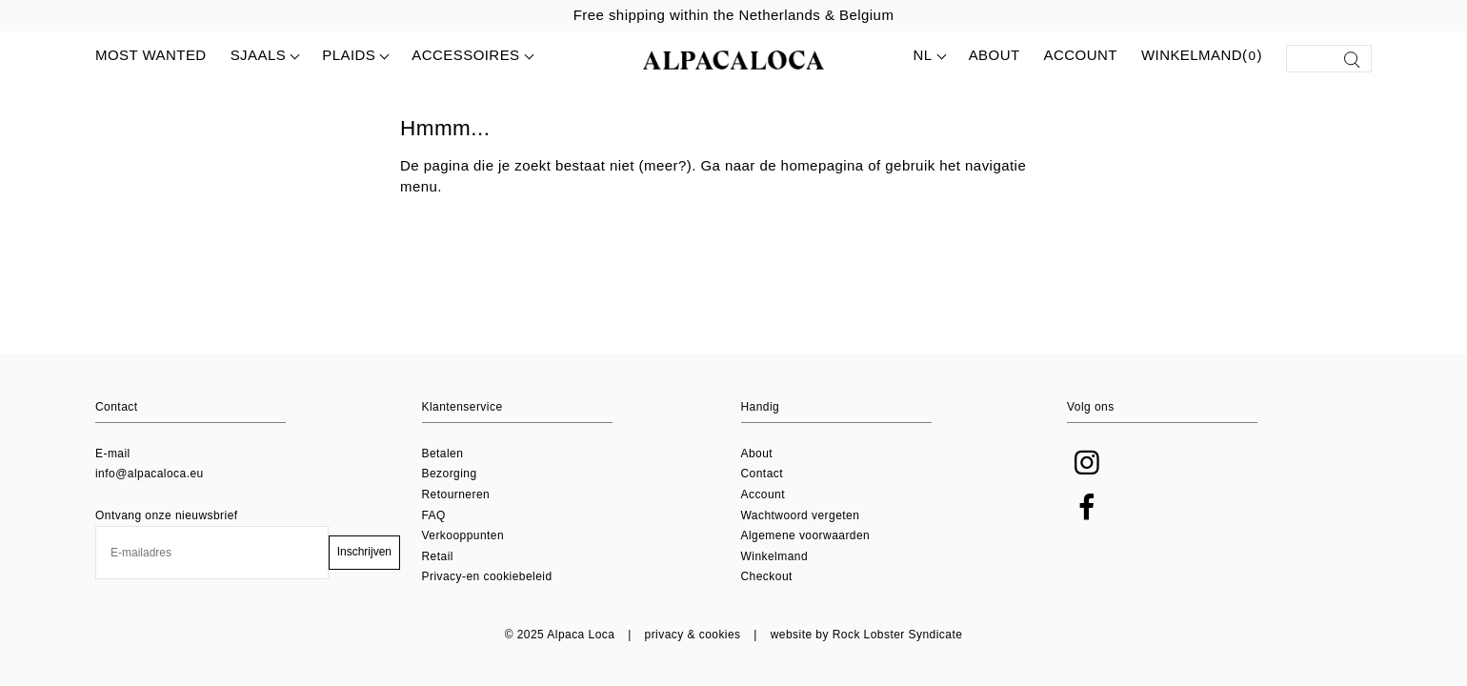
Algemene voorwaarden (806, 535)
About (994, 55)
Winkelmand (775, 556)
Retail (437, 556)
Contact (762, 473)
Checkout (767, 576)
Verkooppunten (463, 535)
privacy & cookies (693, 634)
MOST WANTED (151, 55)
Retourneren (456, 494)
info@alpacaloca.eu (149, 473)
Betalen (443, 453)
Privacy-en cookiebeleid (487, 576)
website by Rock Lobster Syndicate (867, 634)
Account (1080, 55)
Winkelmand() (1201, 56)
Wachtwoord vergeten (800, 515)
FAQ (434, 515)
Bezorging (449, 473)
